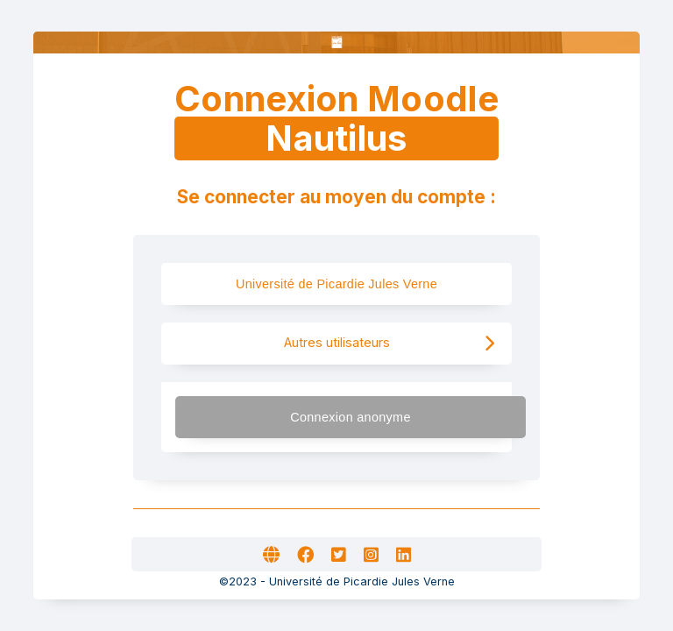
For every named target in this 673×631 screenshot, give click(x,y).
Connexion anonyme (399, 416)
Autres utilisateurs (389, 343)
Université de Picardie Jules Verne (352, 283)
